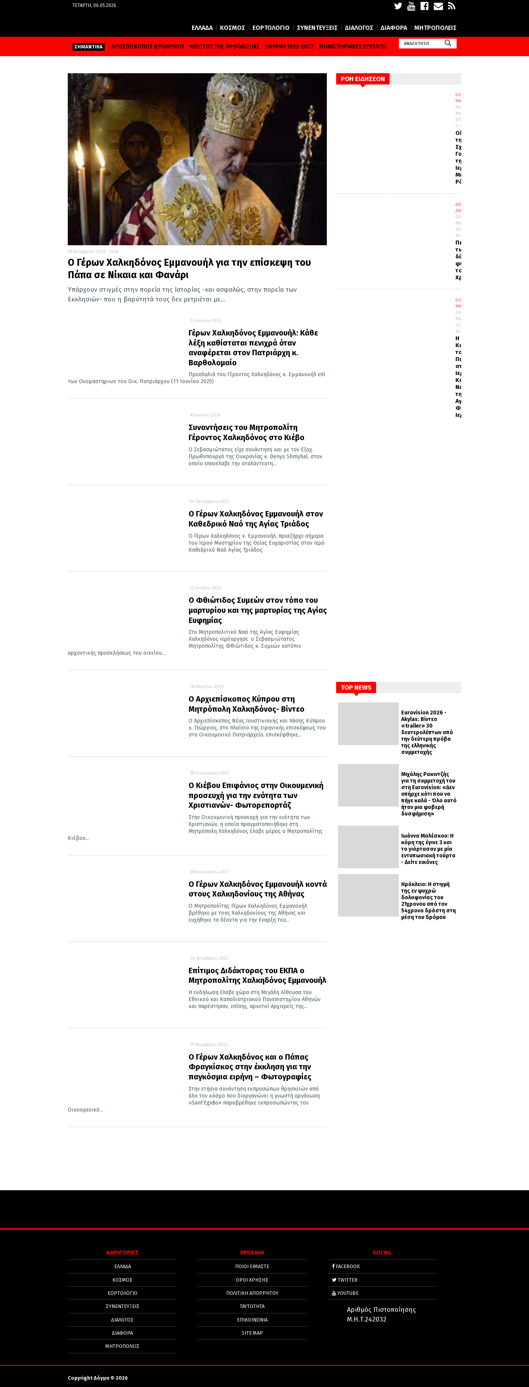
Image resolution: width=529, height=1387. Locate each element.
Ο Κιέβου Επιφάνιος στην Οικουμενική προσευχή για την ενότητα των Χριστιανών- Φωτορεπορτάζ (256, 795)
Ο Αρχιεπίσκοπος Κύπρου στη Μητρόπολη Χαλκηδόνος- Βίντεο (246, 704)
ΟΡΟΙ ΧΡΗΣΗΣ (252, 1280)
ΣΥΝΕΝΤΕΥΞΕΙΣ (317, 27)
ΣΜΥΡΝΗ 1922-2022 (289, 46)
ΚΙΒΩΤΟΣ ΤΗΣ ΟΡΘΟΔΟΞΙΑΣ (224, 46)
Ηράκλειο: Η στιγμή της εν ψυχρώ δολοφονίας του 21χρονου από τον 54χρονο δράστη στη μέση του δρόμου (428, 901)
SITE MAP (252, 1328)
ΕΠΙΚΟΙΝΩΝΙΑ (252, 1316)
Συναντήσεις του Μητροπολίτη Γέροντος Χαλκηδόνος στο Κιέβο (246, 432)
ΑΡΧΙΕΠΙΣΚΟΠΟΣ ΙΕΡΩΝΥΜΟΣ (148, 46)
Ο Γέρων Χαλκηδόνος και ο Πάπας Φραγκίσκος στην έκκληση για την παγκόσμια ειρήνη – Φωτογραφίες (250, 1066)
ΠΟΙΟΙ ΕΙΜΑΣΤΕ (252, 1268)
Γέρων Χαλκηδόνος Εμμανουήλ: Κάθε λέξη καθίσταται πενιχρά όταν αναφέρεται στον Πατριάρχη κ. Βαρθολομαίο (253, 347)
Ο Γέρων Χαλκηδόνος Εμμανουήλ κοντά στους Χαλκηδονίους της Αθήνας (258, 889)
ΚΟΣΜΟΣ (232, 27)
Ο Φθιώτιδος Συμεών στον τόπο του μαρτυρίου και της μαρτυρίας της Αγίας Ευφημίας (258, 610)
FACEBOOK (346, 1268)
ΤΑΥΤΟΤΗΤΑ (252, 1304)
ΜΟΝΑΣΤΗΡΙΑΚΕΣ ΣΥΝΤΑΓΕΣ (353, 46)
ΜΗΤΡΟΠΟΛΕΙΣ (435, 27)
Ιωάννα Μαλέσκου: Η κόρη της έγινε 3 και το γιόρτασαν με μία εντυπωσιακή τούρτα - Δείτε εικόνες (428, 849)
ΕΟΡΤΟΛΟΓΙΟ (271, 27)
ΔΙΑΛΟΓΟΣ (359, 27)
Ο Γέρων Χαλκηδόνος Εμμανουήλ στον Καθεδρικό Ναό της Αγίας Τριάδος (256, 518)
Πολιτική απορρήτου (252, 1292)
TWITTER (344, 1280)
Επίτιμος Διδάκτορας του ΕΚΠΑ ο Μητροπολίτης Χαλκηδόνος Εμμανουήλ (257, 975)
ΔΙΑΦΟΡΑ (394, 27)
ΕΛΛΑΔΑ (202, 27)
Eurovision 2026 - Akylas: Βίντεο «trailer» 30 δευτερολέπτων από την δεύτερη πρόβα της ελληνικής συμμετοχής (427, 732)
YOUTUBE (345, 1292)
